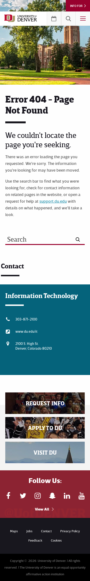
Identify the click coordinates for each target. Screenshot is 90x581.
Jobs (29, 531)
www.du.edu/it (26, 331)
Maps (14, 531)
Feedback (35, 540)
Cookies (56, 540)
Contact (46, 531)
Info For (76, 6)
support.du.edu (53, 201)
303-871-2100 (26, 319)
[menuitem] (68, 18)
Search (68, 18)
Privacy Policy (70, 531)
